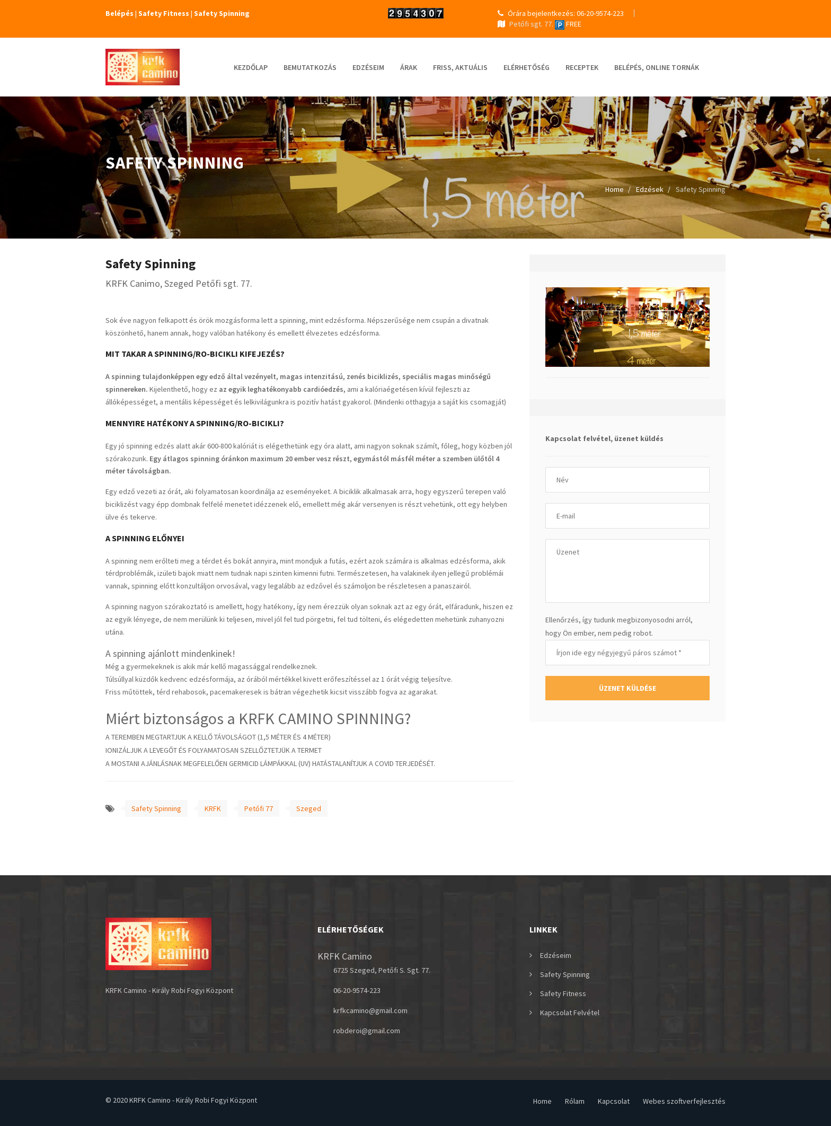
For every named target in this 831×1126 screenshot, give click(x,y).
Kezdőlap (251, 67)
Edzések (650, 189)
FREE (568, 24)
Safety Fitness (563, 993)
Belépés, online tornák (656, 67)
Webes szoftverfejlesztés (684, 1101)
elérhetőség (526, 67)
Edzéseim (368, 67)
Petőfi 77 (258, 808)
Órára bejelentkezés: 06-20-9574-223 (561, 13)
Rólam (575, 1101)
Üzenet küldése (627, 688)
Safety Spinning (156, 808)
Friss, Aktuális (460, 67)
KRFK (213, 808)
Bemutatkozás (310, 67)
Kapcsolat (614, 1101)
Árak (408, 67)
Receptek (581, 67)
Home (614, 189)
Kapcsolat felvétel (569, 1012)
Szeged (308, 808)
